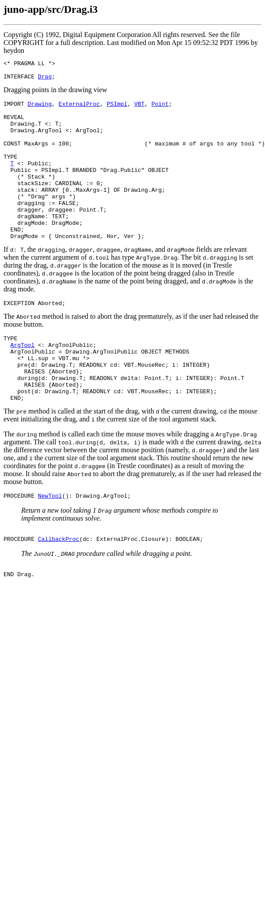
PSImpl (117, 109)
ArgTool (23, 380)
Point (159, 109)
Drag (45, 80)
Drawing (40, 109)
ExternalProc (79, 109)
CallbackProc (58, 589)
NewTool (50, 543)
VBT (139, 109)
